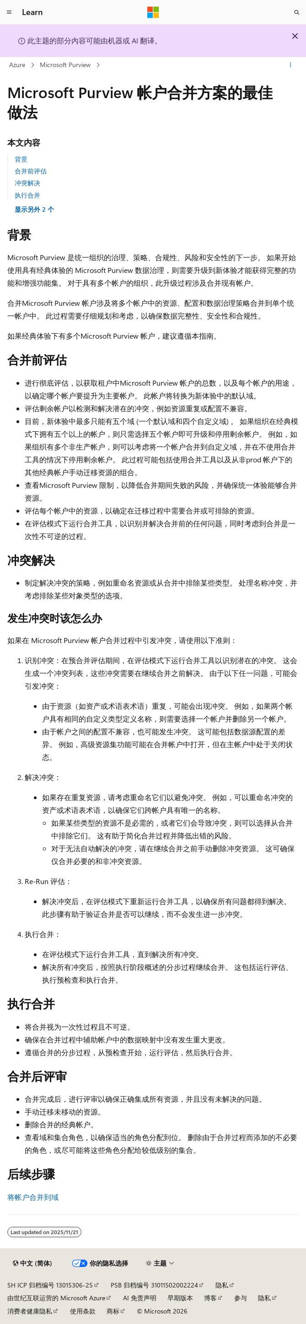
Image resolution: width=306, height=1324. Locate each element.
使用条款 (83, 1311)
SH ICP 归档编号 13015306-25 (50, 1285)
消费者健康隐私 (29, 1311)
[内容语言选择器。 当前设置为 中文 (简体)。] (32, 1263)
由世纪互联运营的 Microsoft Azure (56, 1297)
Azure (17, 64)
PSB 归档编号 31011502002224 (154, 1285)
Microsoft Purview (65, 64)
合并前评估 (31, 171)
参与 (240, 1297)
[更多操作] (291, 65)
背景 (21, 159)
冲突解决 (27, 182)
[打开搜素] (297, 12)
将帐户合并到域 (33, 1197)
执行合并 (27, 195)
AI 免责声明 (139, 1297)
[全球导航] (9, 12)
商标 (113, 1311)
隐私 (221, 1285)
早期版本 (180, 1297)
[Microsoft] (153, 12)
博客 (210, 1297)
